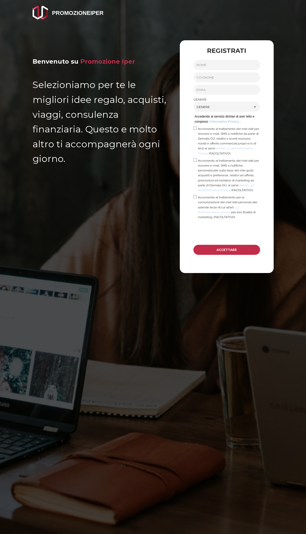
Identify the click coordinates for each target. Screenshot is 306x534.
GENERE (200, 99)
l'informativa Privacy (224, 121)
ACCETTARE (226, 250)
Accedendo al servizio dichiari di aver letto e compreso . (224, 119)
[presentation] (232, 232)
